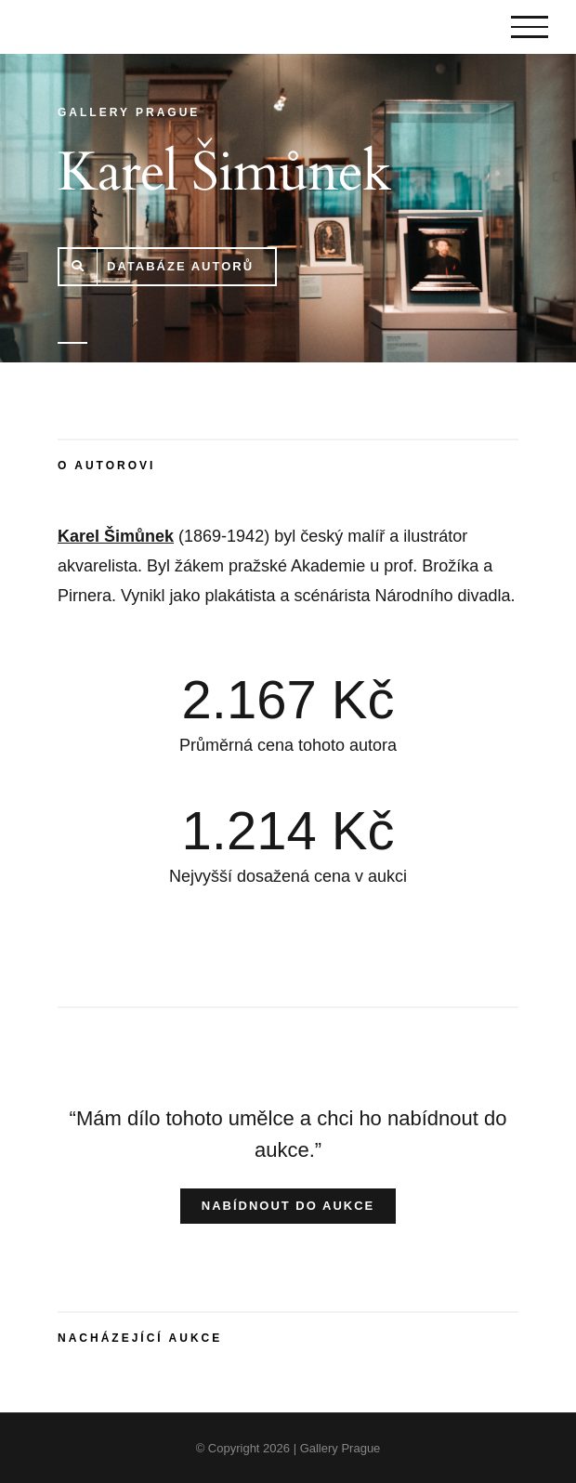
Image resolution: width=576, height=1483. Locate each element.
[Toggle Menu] (529, 27)
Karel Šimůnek (116, 536)
